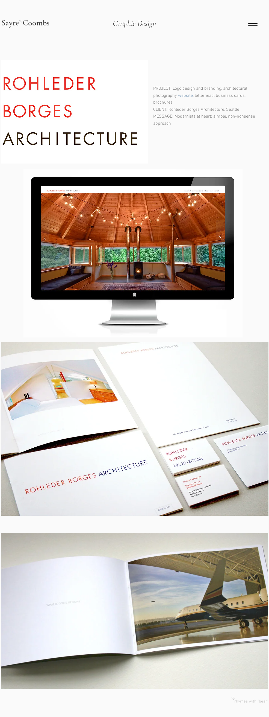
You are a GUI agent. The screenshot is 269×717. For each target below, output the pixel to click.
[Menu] (253, 24)
